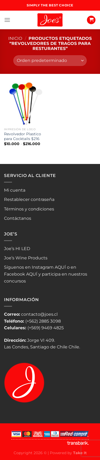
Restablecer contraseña (29, 199)
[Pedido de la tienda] (50, 60)
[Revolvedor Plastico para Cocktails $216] (25, 103)
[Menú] (7, 19)
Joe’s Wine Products (25, 257)
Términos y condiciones (29, 209)
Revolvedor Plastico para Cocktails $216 (22, 136)
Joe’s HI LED (17, 248)
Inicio (15, 38)
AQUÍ (60, 267)
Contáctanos (17, 218)
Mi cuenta (14, 190)
